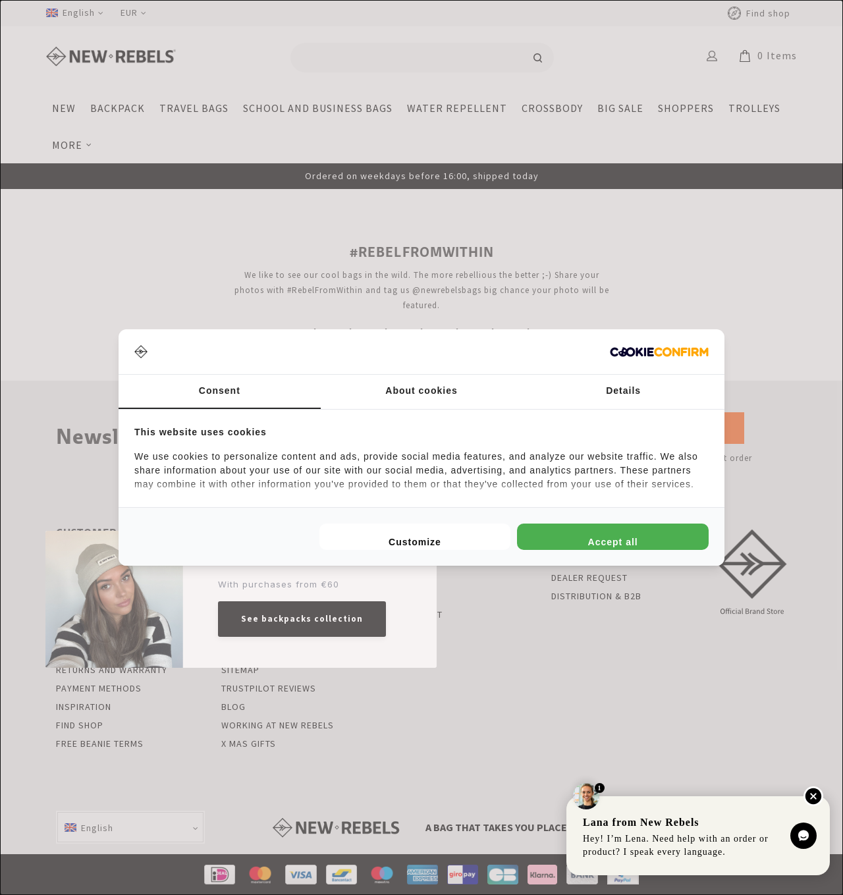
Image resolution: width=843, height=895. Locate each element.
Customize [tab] (415, 542)
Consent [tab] (219, 390)
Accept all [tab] (613, 542)
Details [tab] (623, 390)
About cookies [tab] (421, 390)
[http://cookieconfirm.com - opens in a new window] (659, 352)
